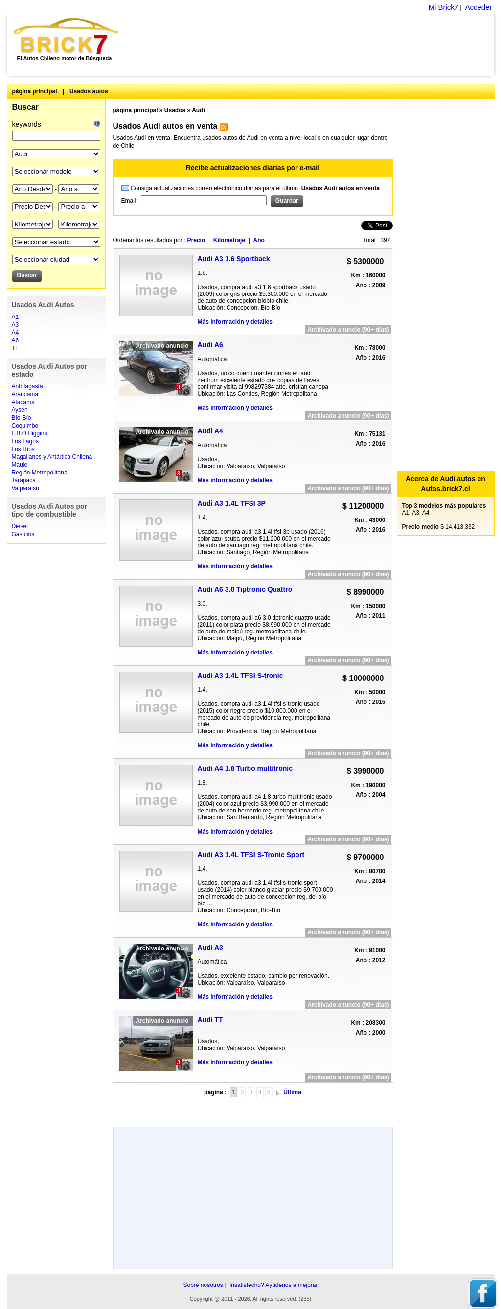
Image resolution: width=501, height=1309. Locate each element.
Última (292, 1092)
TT (15, 348)
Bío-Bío (21, 417)
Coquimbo (25, 425)
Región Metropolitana (40, 472)
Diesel (20, 526)
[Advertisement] (312, 44)
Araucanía (25, 394)
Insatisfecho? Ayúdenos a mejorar (273, 1285)
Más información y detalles (235, 321)
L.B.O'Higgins (29, 433)
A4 (15, 332)
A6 (15, 340)
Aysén (20, 409)
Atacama (23, 402)
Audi (198, 110)
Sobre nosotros (203, 1285)
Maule (20, 464)
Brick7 (66, 36)
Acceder (478, 7)
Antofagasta (27, 386)
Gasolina (23, 534)
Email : (131, 200)
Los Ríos (23, 449)
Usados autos (88, 91)
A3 (15, 324)
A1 (15, 317)
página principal (34, 91)
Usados (174, 110)
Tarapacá (24, 480)
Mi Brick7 (443, 7)
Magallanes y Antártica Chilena (52, 456)
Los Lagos (25, 441)
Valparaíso (25, 488)
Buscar (25, 107)
